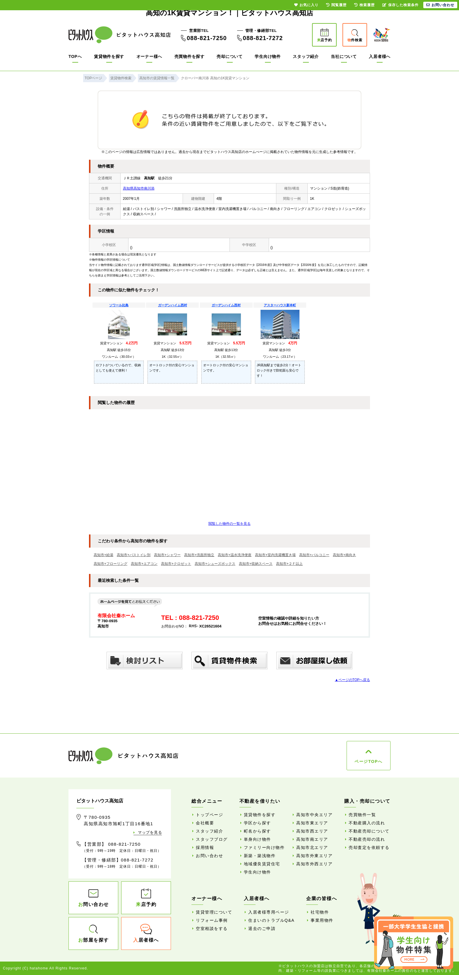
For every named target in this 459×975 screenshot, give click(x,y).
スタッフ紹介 (305, 56)
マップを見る (150, 832)
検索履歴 (364, 5)
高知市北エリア (312, 847)
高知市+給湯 (103, 555)
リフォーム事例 (212, 920)
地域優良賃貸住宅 (262, 863)
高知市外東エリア (314, 855)
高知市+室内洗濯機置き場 (275, 555)
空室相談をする (212, 928)
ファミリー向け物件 (264, 847)
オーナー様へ (149, 56)
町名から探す (257, 831)
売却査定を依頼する (369, 847)
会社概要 (205, 823)
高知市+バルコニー (314, 555)
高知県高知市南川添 (139, 188)
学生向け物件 (267, 56)
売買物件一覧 (362, 814)
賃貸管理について (214, 912)
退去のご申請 (261, 928)
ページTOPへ (368, 761)
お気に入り (306, 5)
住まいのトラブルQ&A (271, 920)
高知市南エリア (312, 839)
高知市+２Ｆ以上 (289, 564)
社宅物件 (320, 912)
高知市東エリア (312, 823)
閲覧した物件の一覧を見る (229, 524)
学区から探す (257, 823)
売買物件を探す (189, 56)
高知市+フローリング (110, 564)
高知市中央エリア (314, 814)
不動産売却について (369, 831)
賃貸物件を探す (109, 56)
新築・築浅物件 (260, 855)
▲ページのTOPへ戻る (352, 680)
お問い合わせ (209, 855)
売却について (229, 56)
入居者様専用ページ (268, 912)
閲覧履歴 (336, 5)
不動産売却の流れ (367, 839)
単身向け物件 (257, 839)
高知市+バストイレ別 (133, 555)
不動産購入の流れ (367, 823)
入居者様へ (380, 56)
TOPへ (75, 56)
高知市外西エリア (314, 863)
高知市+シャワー (167, 555)
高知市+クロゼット (176, 564)
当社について (344, 56)
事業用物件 (322, 920)
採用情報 (205, 847)
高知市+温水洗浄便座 (234, 555)
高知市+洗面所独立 (199, 555)
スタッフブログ (212, 839)
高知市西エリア (312, 831)
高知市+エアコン (144, 564)
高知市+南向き (344, 555)
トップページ (209, 814)
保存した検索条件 (400, 5)
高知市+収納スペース (256, 564)
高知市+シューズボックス (215, 564)
